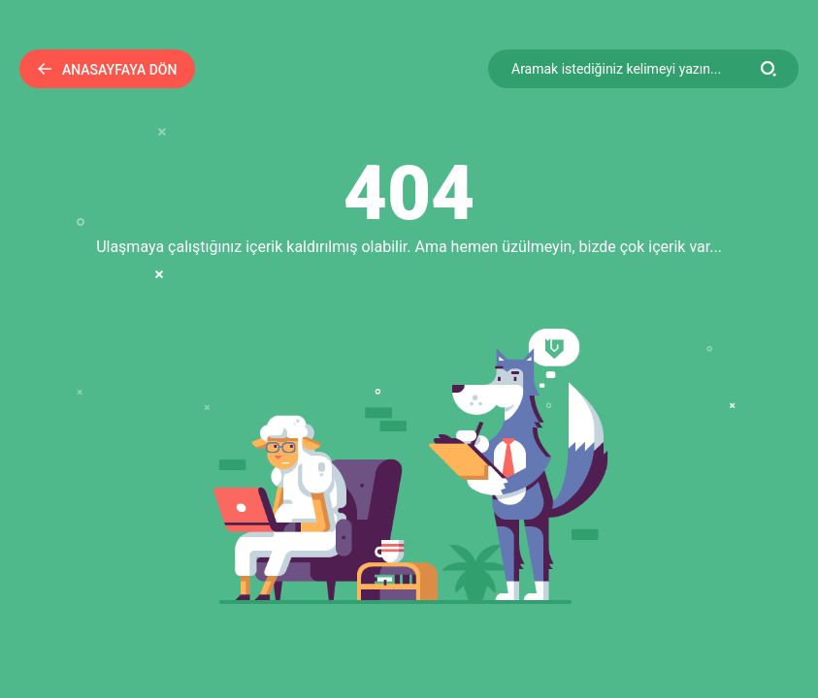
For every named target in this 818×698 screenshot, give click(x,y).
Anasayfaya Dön (107, 70)
